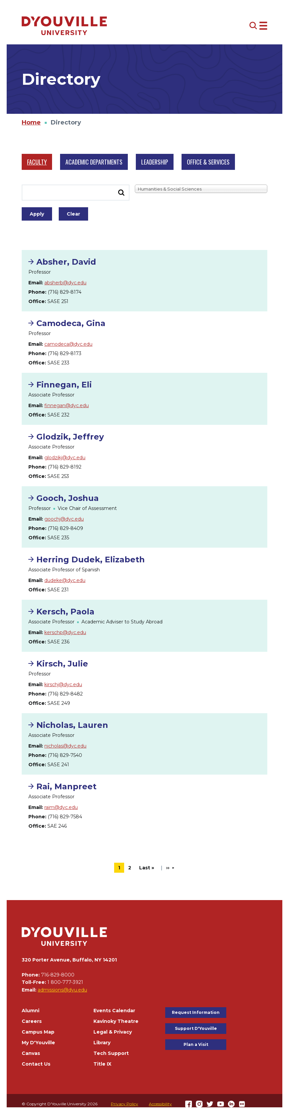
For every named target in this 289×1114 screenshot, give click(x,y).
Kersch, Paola (65, 611)
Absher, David (66, 262)
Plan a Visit (196, 1044)
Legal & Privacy (112, 1032)
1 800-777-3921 (65, 982)
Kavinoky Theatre (115, 1021)
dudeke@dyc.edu (64, 580)
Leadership (154, 162)
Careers (32, 1021)
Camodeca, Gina (70, 323)
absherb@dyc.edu (65, 283)
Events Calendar (114, 1011)
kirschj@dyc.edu (63, 684)
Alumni (30, 1011)
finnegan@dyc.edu (66, 405)
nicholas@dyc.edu (65, 746)
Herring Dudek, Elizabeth (90, 559)
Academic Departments (93, 162)
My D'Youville (38, 1043)
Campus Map (38, 1032)
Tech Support (111, 1053)
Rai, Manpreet (66, 786)
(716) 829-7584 (65, 817)
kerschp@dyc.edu (65, 632)
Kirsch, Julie (62, 663)
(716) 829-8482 (65, 694)
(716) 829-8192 (64, 467)
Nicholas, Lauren (72, 725)
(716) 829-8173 (64, 353)
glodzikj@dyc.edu (64, 458)
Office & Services (208, 162)
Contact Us (36, 1064)
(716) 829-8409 (65, 528)
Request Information (196, 1012)
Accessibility (160, 1103)
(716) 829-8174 (64, 292)
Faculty (37, 162)
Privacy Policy (124, 1103)
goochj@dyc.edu (64, 519)
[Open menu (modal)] (258, 25)
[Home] (64, 25)
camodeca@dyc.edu (68, 344)
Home (31, 122)
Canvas (31, 1053)
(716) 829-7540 (65, 755)
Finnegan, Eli (64, 384)
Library (101, 1043)
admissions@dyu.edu (62, 990)
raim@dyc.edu (61, 807)
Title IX (102, 1064)
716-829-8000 (57, 975)
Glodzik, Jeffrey (70, 437)
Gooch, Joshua (67, 498)
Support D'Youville (196, 1028)
